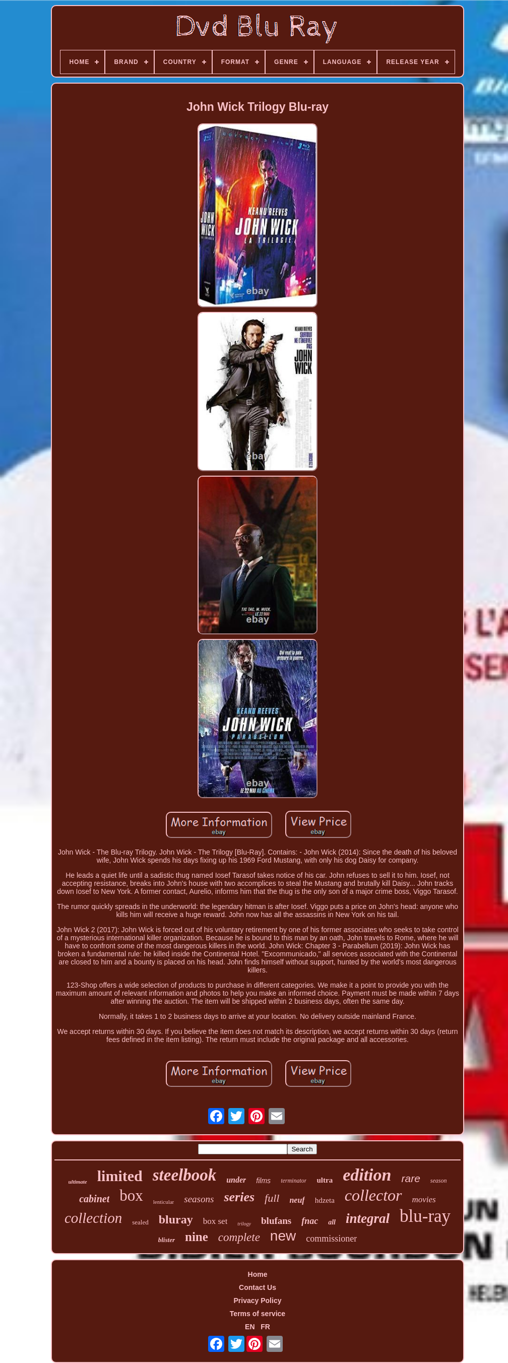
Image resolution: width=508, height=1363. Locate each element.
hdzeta (325, 1200)
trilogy (244, 1223)
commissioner (331, 1239)
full (272, 1198)
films (263, 1181)
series (239, 1197)
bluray (176, 1219)
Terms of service (257, 1314)
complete (239, 1237)
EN (250, 1327)
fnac (309, 1221)
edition (367, 1174)
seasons (199, 1199)
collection (93, 1218)
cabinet (94, 1198)
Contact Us (257, 1287)
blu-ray (425, 1216)
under (236, 1180)
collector (373, 1195)
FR (265, 1327)
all (332, 1222)
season (438, 1180)
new (283, 1236)
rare (410, 1178)
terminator (293, 1180)
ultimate (77, 1182)
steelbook (184, 1175)
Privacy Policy (258, 1300)
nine (196, 1237)
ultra (324, 1180)
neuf (296, 1200)
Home (258, 1274)
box (131, 1195)
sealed (140, 1222)
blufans (276, 1220)
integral (368, 1218)
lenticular (163, 1202)
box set (215, 1221)
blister (166, 1240)
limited (120, 1175)
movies (424, 1199)
